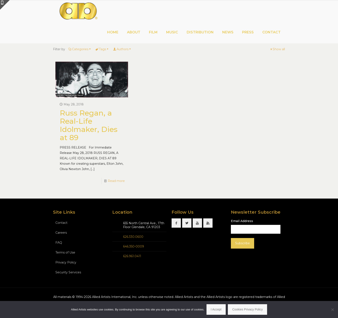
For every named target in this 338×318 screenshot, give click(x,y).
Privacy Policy (65, 262)
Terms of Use (65, 252)
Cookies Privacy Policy (247, 309)
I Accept (216, 309)
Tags (102, 49)
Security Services (68, 272)
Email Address (242, 221)
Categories (79, 49)
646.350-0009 (133, 246)
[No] (332, 309)
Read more (116, 181)
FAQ (58, 242)
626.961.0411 (132, 256)
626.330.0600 (133, 237)
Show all (277, 49)
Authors (122, 49)
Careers (61, 233)
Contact (61, 223)
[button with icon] (176, 223)
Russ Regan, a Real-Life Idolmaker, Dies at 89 (88, 125)
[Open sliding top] (5, 5)
